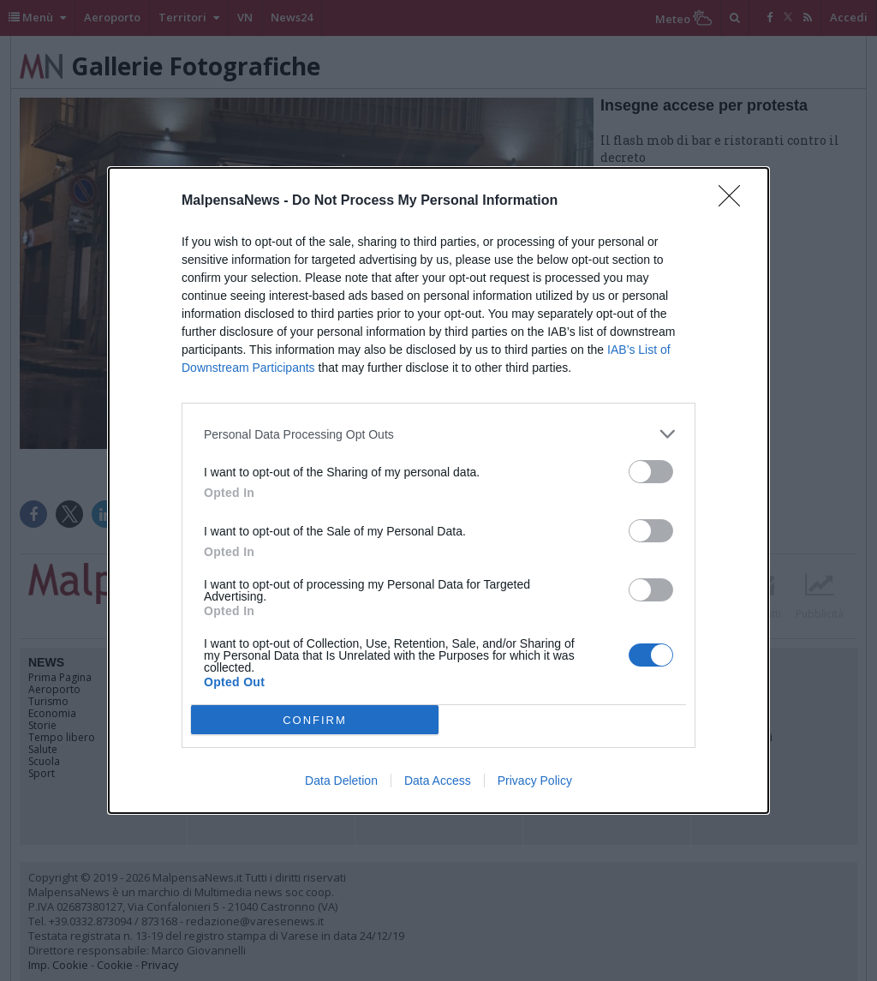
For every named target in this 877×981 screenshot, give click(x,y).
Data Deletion (341, 780)
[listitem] (438, 434)
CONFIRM (315, 720)
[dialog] (438, 490)
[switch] (651, 471)
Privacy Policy (535, 780)
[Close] (735, 201)
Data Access (437, 780)
